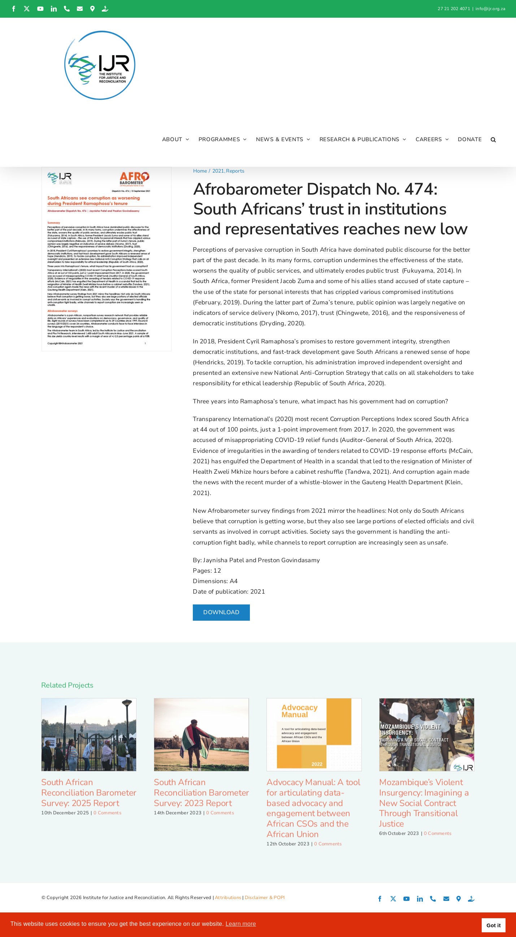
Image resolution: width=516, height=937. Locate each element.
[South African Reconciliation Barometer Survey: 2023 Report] (201, 740)
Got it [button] (494, 925)
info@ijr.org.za (490, 9)
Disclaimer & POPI (265, 897)
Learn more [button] (241, 924)
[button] (493, 139)
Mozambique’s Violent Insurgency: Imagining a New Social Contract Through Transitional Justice (424, 808)
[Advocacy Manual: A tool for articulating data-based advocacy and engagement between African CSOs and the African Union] (314, 740)
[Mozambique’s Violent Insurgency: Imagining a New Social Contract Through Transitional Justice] (427, 740)
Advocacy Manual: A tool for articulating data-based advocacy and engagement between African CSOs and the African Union (313, 814)
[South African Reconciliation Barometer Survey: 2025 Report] (89, 740)
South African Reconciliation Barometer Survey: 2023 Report (201, 798)
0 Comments (107, 818)
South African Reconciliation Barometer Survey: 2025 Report (88, 798)
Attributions (228, 897)
